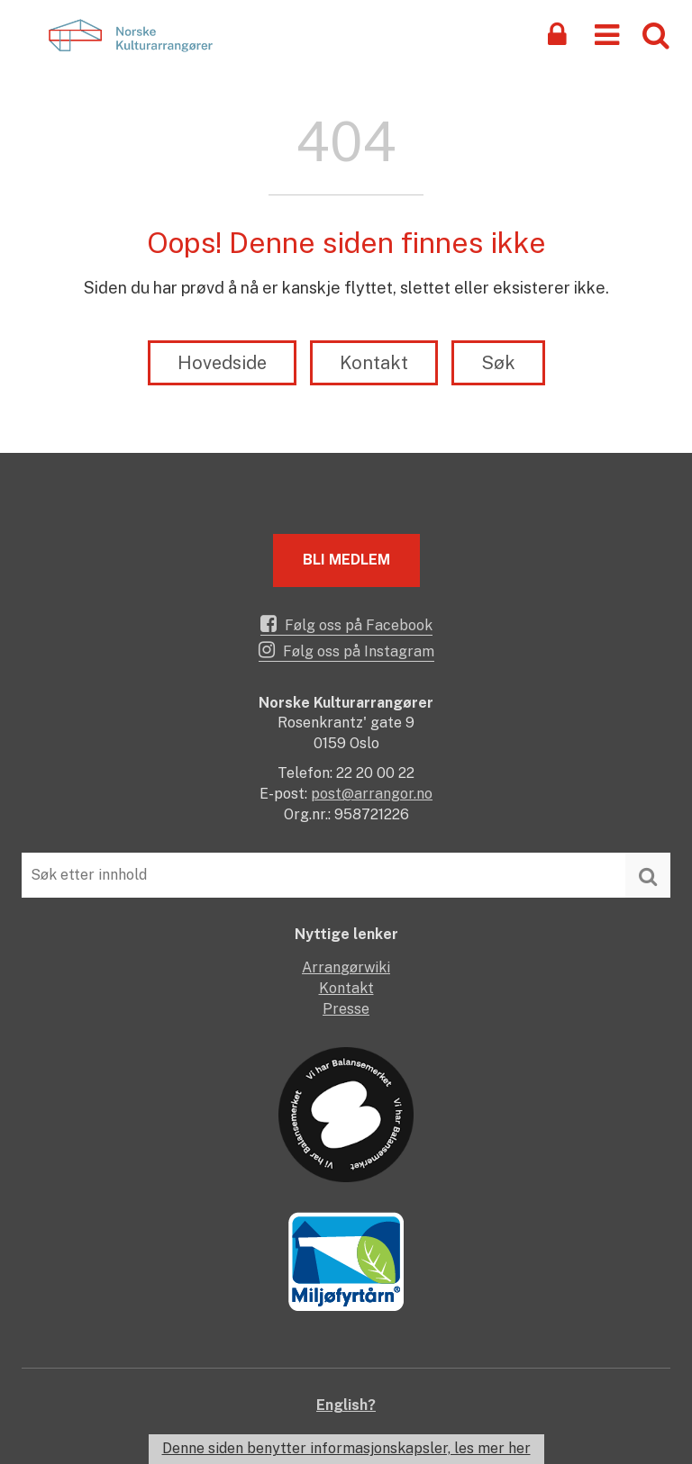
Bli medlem (346, 559)
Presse (346, 1008)
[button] (607, 34)
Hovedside (222, 363)
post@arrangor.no (371, 793)
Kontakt (374, 363)
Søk (498, 363)
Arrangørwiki (346, 967)
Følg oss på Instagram (346, 650)
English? (346, 1405)
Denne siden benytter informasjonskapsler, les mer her (346, 1448)
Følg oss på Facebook (346, 624)
